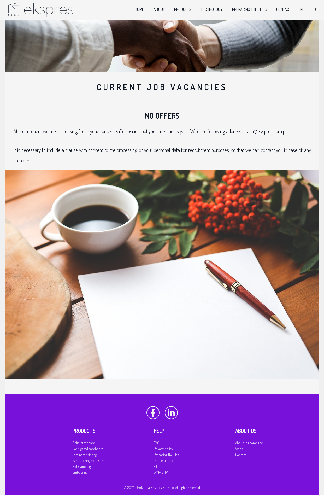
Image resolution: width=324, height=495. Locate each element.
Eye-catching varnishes (88, 460)
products (182, 9)
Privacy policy (163, 448)
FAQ (156, 443)
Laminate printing (84, 454)
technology (212, 9)
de (316, 9)
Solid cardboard (83, 443)
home (139, 9)
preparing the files (249, 9)
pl (302, 9)
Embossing (79, 472)
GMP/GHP (161, 472)
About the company (249, 443)
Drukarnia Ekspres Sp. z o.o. (155, 487)
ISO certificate (163, 460)
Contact (240, 454)
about (159, 9)
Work (239, 448)
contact (283, 9)
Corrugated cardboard (87, 448)
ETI (156, 466)
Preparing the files (166, 454)
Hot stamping (81, 466)
